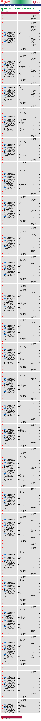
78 (16, 534)
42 (16, 290)
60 (16, 415)
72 (16, 498)
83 (16, 567)
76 (16, 523)
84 (16, 570)
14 (16, 99)
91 (16, 613)
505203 (5, 26)
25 (16, 180)
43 (16, 299)
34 (16, 244)
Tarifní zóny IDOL (17, 5)
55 (16, 381)
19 (16, 184)
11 (16, 70)
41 (16, 460)
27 (16, 200)
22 (16, 238)
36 (16, 376)
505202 (5, 35)
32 (16, 332)
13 (16, 174)
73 (16, 507)
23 (16, 269)
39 (16, 275)
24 (16, 171)
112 (16, 711)
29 (16, 206)
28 (16, 203)
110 (16, 708)
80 (16, 552)
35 (16, 250)
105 (16, 693)
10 (16, 62)
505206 (5, 64)
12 (16, 73)
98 (16, 646)
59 (16, 409)
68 (16, 479)
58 (16, 406)
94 (16, 627)
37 (16, 263)
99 (16, 652)
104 (16, 684)
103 (16, 681)
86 (16, 580)
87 (16, 589)
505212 (5, 246)
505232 (5, 38)
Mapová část (24, 5)
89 (16, 595)
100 (16, 660)
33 (16, 241)
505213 (5, 41)
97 (16, 643)
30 (16, 214)
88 (16, 592)
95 (16, 630)
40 (16, 278)
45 (16, 501)
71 (16, 495)
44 (16, 307)
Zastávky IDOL (3, 5)
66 (16, 457)
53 (16, 356)
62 (16, 436)
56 (16, 389)
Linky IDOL (10, 5)
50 (16, 338)
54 (16, 366)
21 (16, 148)
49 (16, 335)
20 (16, 145)
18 (16, 122)
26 (16, 188)
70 (16, 492)
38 (16, 266)
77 (16, 526)
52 (16, 353)
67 (16, 471)
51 (16, 350)
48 (16, 326)
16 (16, 177)
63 (16, 442)
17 (16, 117)
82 (16, 564)
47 (16, 323)
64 (16, 640)
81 (16, 561)
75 (16, 520)
